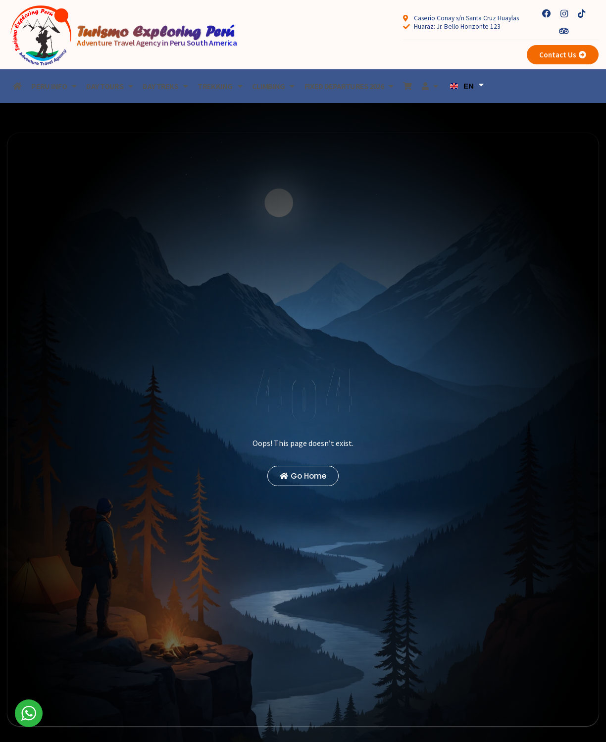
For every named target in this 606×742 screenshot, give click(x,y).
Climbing (273, 86)
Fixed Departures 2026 (349, 86)
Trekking (220, 86)
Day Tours (109, 86)
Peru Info (53, 86)
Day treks (165, 86)
